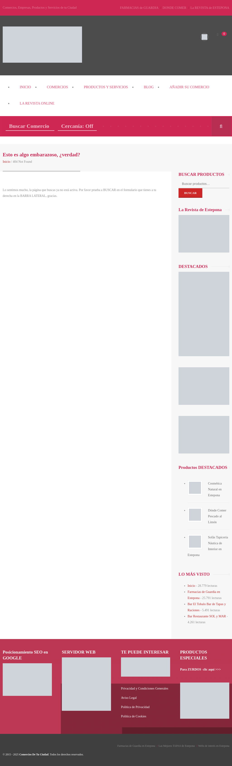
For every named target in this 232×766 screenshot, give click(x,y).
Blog (149, 87)
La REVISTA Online (37, 103)
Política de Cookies (133, 714)
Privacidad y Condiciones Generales (144, 686)
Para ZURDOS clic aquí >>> (200, 667)
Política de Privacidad (135, 704)
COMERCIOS (57, 87)
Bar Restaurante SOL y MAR (206, 614)
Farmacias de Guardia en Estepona (136, 743)
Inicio (25, 87)
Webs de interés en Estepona (213, 743)
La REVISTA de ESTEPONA (210, 7)
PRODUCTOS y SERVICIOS (106, 87)
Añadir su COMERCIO (189, 87)
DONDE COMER (175, 7)
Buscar (190, 192)
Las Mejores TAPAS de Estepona (177, 743)
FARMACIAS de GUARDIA (141, 7)
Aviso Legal (128, 695)
